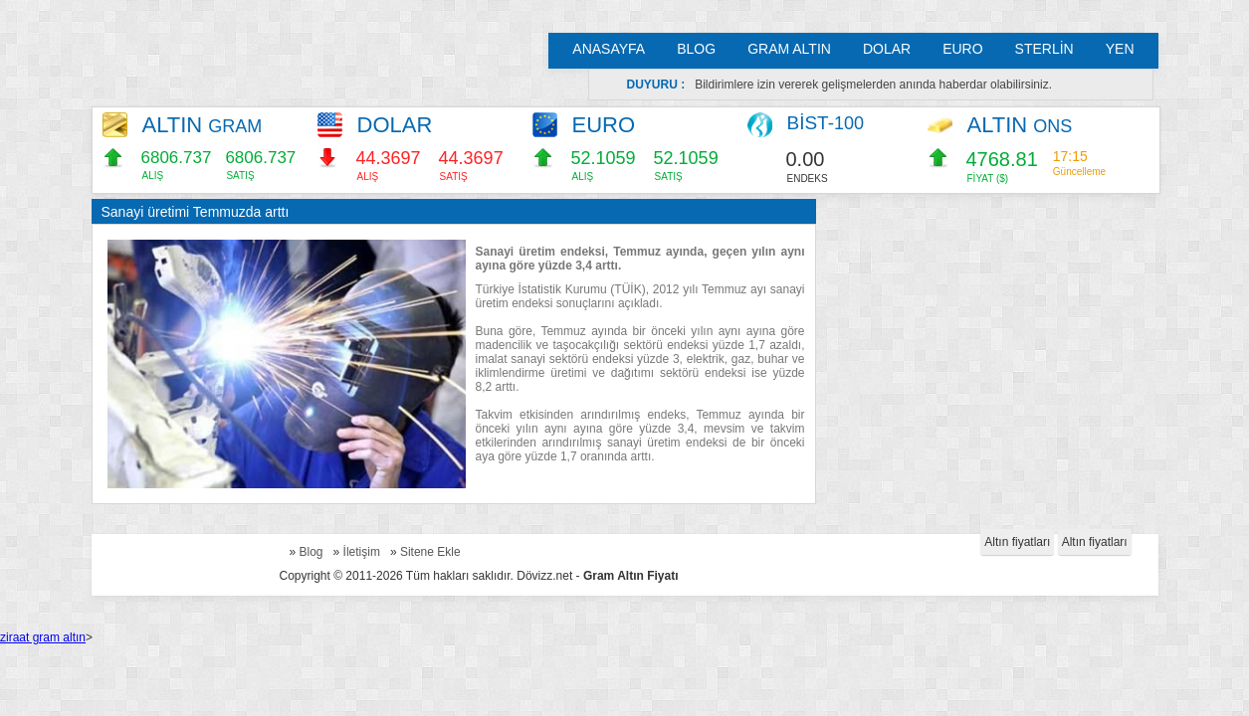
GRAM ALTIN (789, 49)
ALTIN (202, 124)
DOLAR (887, 49)
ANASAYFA (608, 49)
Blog (311, 552)
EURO (962, 49)
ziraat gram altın (43, 637)
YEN (1120, 49)
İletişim (361, 552)
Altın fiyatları (1017, 542)
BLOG (696, 49)
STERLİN (1044, 49)
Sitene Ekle (430, 552)
